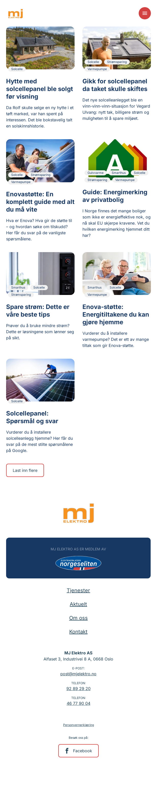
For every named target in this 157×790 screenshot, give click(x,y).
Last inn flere (25, 470)
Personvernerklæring (78, 725)
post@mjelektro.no (78, 673)
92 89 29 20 (78, 688)
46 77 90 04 (78, 703)
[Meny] (145, 13)
